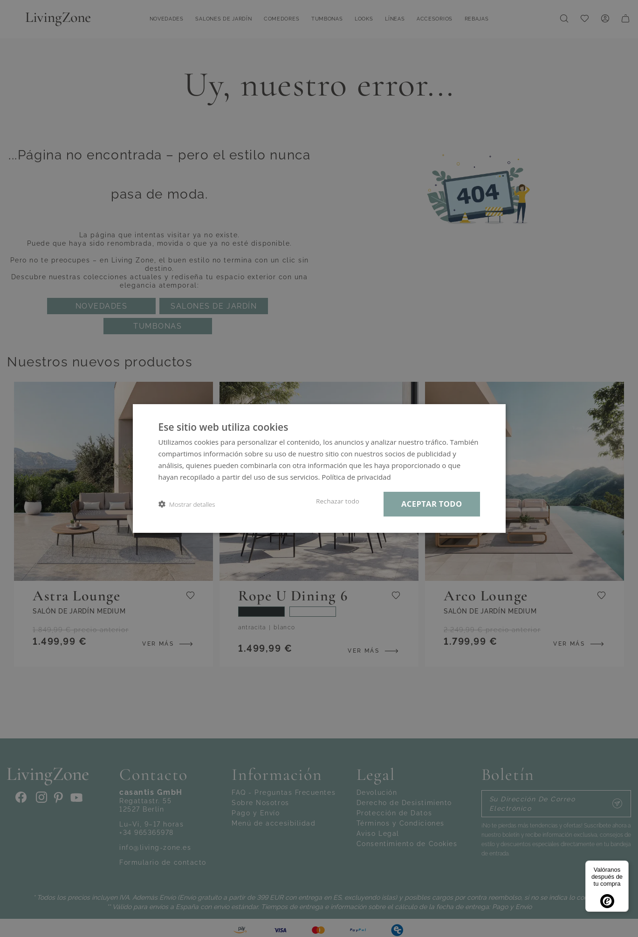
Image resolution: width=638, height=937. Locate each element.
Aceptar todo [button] (431, 503)
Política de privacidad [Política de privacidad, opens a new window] (356, 477)
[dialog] (319, 468)
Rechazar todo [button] (337, 501)
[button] (186, 504)
